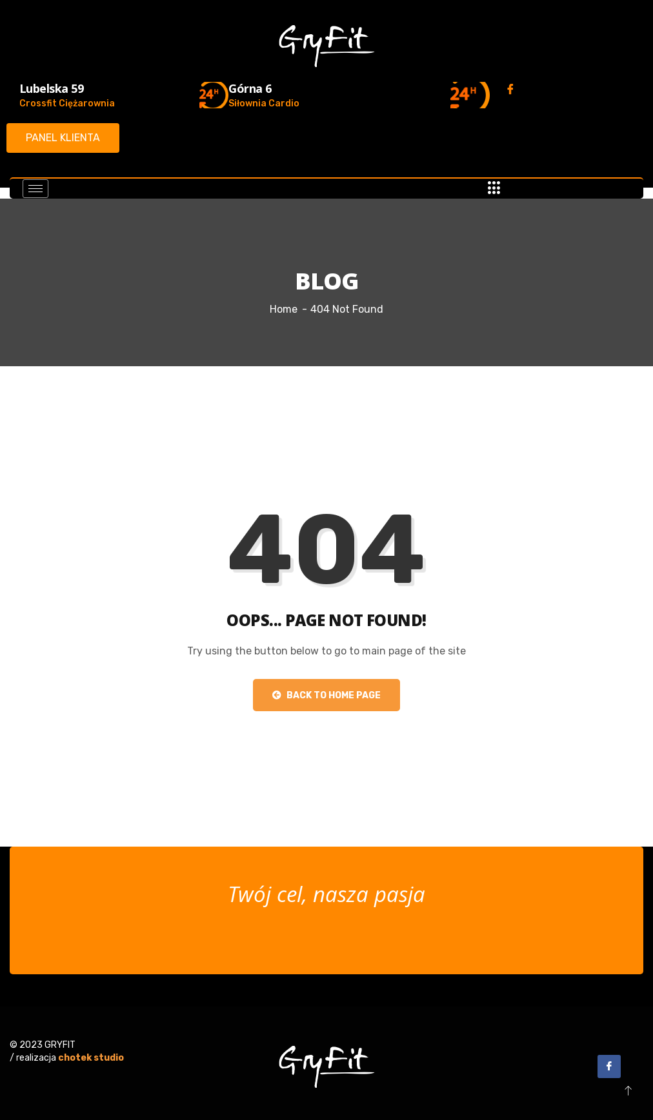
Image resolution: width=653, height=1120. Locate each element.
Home (283, 309)
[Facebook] (510, 89)
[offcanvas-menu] (494, 189)
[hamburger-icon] (35, 188)
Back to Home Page (326, 695)
